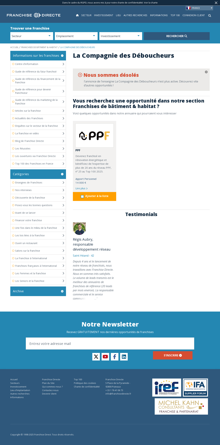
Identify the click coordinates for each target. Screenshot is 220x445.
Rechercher (176, 36)
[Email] (110, 343)
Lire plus (81, 188)
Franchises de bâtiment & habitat (39, 47)
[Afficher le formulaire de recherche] (209, 15)
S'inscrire (173, 355)
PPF (77, 150)
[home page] (33, 15)
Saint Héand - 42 (83, 255)
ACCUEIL (14, 47)
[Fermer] (216, 3)
